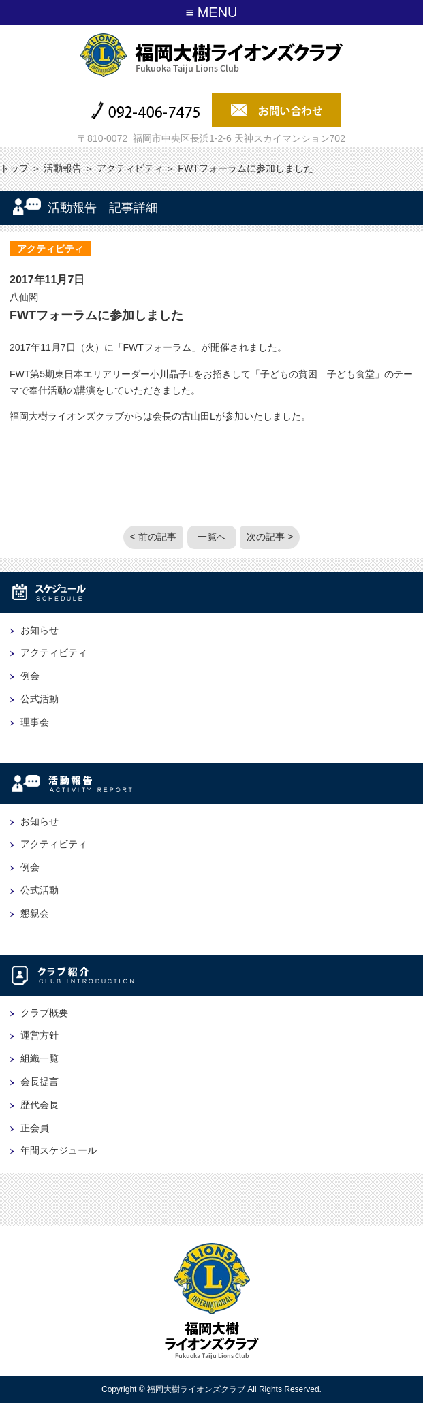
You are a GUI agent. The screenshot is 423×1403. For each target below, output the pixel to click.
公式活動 (39, 698)
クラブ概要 (44, 1012)
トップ (14, 168)
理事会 (34, 721)
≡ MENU (211, 12)
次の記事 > (270, 536)
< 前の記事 (153, 536)
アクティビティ (130, 168)
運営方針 (39, 1035)
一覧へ (212, 536)
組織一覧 (39, 1058)
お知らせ (39, 630)
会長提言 (39, 1081)
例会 (30, 675)
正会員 (34, 1127)
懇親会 (34, 913)
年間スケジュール (58, 1150)
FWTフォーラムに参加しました (96, 315)
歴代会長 (39, 1104)
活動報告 (63, 168)
